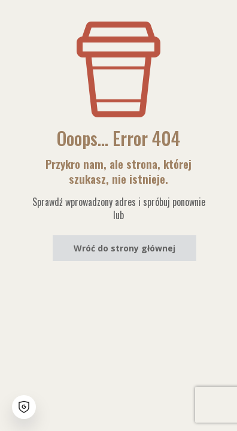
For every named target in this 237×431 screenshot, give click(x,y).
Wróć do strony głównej (124, 248)
